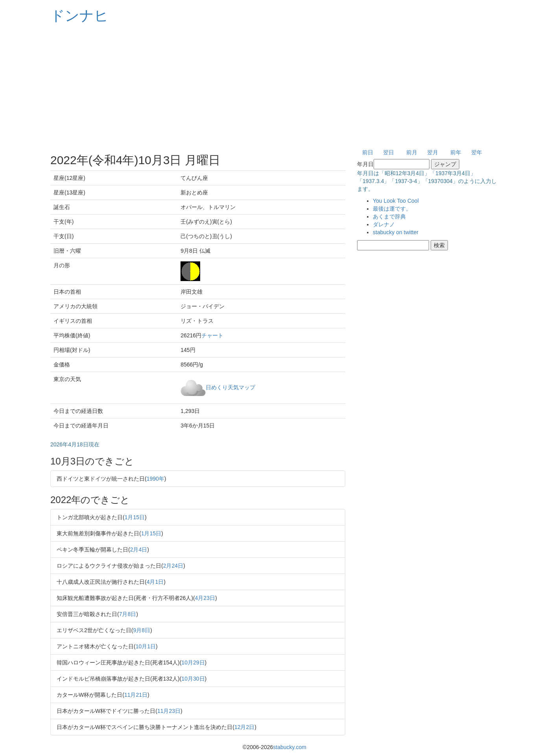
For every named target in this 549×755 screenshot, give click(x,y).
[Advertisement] (274, 86)
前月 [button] (411, 152)
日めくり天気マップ (230, 387)
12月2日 (244, 727)
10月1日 (146, 646)
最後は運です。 (392, 208)
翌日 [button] (388, 152)
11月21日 (135, 695)
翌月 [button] (432, 152)
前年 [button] (455, 152)
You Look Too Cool (396, 201)
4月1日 (155, 582)
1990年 (155, 479)
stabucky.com (289, 747)
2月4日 (138, 549)
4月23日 (205, 598)
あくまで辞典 (389, 216)
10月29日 (192, 662)
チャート (212, 335)
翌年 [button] (476, 152)
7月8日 (127, 614)
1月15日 (135, 517)
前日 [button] (367, 152)
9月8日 (141, 630)
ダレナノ (384, 224)
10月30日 (192, 678)
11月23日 (169, 711)
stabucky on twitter (395, 232)
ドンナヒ (79, 15)
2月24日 (173, 566)
